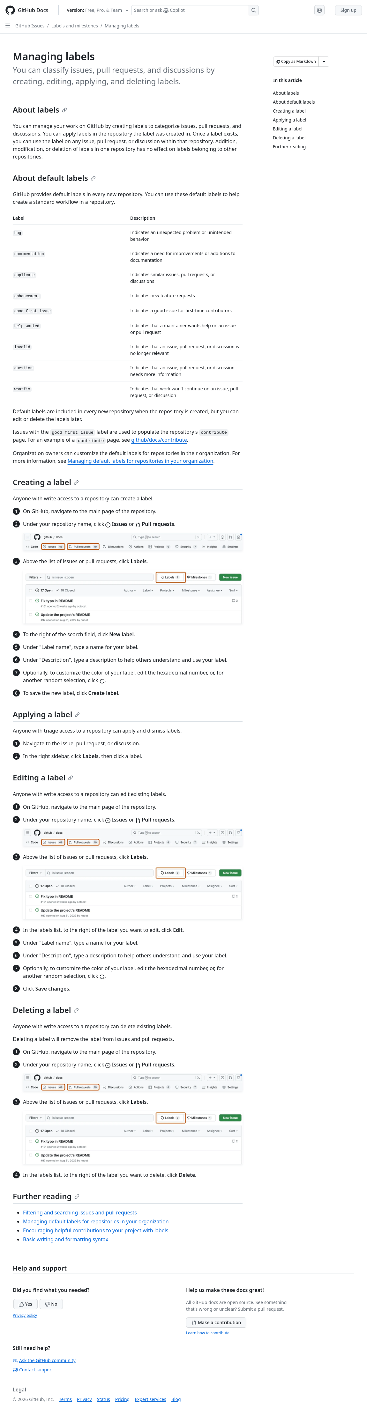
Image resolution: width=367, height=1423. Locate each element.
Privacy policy (25, 1315)
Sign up (348, 10)
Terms (65, 1399)
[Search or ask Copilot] (195, 10)
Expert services (150, 1399)
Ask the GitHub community (44, 1360)
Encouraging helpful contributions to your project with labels (95, 1230)
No (51, 1304)
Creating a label (46, 482)
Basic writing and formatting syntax (65, 1239)
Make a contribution (216, 1322)
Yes (25, 1304)
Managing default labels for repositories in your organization (140, 460)
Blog (176, 1399)
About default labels (54, 178)
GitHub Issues (30, 26)
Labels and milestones (74, 26)
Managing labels (122, 26)
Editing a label (43, 777)
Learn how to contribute (207, 1333)
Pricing (122, 1399)
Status (103, 1399)
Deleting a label (46, 1010)
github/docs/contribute (159, 439)
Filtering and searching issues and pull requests (80, 1212)
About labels (40, 109)
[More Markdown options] (323, 61)
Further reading (46, 1196)
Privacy (84, 1399)
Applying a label (46, 714)
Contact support (33, 1370)
